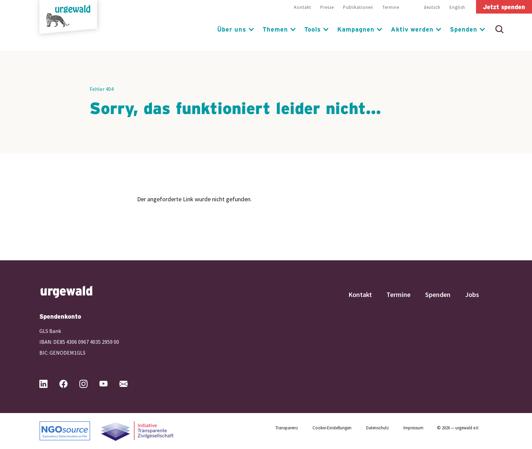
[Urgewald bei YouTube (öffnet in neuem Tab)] (108, 384)
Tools (312, 29)
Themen (275, 29)
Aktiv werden (412, 29)
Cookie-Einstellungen (332, 428)
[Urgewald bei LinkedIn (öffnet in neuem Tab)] (48, 384)
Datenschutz (377, 428)
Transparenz (287, 428)
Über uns (231, 29)
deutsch (432, 7)
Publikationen (358, 7)
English (457, 7)
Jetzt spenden (504, 7)
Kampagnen (356, 29)
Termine (390, 7)
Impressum (413, 428)
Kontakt (302, 7)
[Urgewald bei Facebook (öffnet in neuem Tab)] (68, 384)
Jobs (472, 294)
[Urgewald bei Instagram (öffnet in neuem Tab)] (88, 384)
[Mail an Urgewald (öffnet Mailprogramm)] (128, 384)
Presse (327, 7)
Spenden (463, 29)
